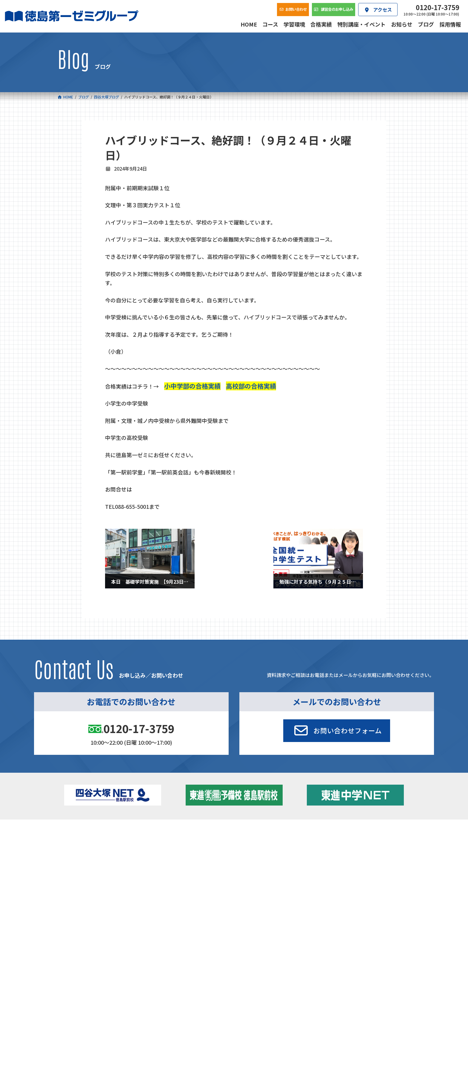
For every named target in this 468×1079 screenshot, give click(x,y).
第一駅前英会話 (253, 866)
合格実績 (72, 890)
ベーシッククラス (93, 876)
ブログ (343, 858)
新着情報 (338, 833)
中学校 (162, 842)
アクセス (261, 890)
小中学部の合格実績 (192, 385)
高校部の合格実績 (251, 385)
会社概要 (198, 890)
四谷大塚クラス (92, 868)
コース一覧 (74, 833)
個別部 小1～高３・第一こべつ (268, 850)
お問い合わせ (391, 890)
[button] (336, 730)
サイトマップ (358, 929)
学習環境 (135, 890)
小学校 (79, 842)
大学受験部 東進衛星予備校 (267, 842)
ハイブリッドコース (179, 860)
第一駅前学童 (251, 858)
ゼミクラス (87, 860)
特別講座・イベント (356, 842)
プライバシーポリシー (391, 929)
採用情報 (323, 890)
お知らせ (345, 850)
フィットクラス (92, 851)
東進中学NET (176, 868)
